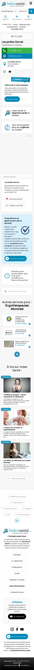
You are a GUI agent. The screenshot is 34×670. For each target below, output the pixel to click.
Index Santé (7, 661)
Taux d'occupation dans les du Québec (20, 127)
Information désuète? (16, 199)
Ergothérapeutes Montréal (17, 291)
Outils (17, 573)
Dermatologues (23, 515)
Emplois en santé (17, 579)
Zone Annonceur (17, 586)
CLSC (8, 515)
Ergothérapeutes (12, 27)
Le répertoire (17, 561)
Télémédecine (18, 503)
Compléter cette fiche (16, 205)
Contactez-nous (17, 592)
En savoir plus (12, 99)
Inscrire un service (17, 258)
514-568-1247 (15, 50)
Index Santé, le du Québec (21, 113)
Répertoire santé (24, 24)
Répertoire (5, 17)
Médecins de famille (18, 497)
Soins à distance (17, 17)
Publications (17, 567)
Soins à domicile (11, 509)
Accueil (15, 24)
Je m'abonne (19, 616)
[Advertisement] (17, 155)
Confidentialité (17, 663)
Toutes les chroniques (18, 479)
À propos (17, 554)
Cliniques (28, 509)
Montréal (22, 27)
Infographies (28, 17)
